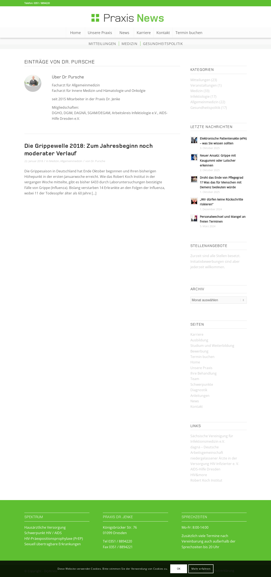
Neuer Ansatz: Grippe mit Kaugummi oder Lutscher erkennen (218, 160)
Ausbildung (199, 340)
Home (195, 362)
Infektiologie (200, 96)
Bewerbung (199, 351)
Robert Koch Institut (206, 480)
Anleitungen (199, 395)
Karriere (196, 334)
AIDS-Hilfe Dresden (205, 469)
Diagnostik (198, 390)
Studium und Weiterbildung (212, 345)
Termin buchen (202, 356)
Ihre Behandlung (203, 373)
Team (194, 378)
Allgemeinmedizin (71, 161)
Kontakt (196, 406)
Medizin (54, 161)
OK (179, 568)
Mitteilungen (200, 80)
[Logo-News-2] (135, 16)
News (194, 401)
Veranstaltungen (203, 85)
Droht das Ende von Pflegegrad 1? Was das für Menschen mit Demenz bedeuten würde (221, 182)
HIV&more (198, 475)
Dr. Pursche (98, 161)
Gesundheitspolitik (205, 107)
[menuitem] (75, 32)
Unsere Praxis (201, 368)
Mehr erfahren (200, 568)
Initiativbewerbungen (207, 261)
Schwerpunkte (201, 384)
